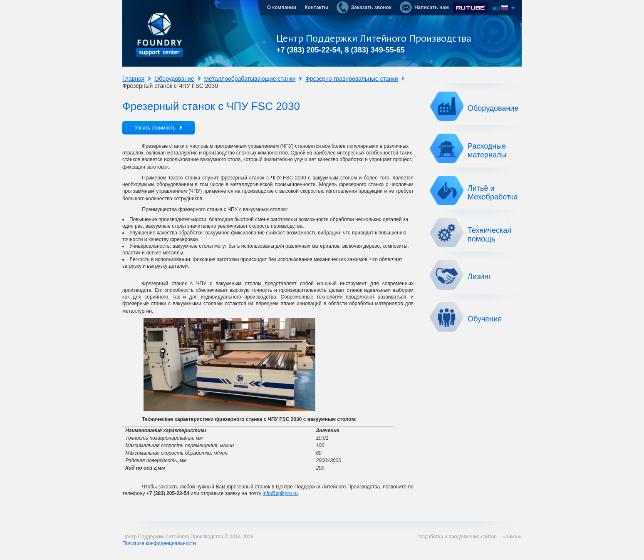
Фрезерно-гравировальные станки (351, 78)
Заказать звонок (364, 7)
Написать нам (424, 7)
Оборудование (174, 78)
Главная (133, 78)
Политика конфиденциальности (159, 543)
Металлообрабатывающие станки (250, 78)
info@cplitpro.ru (280, 493)
